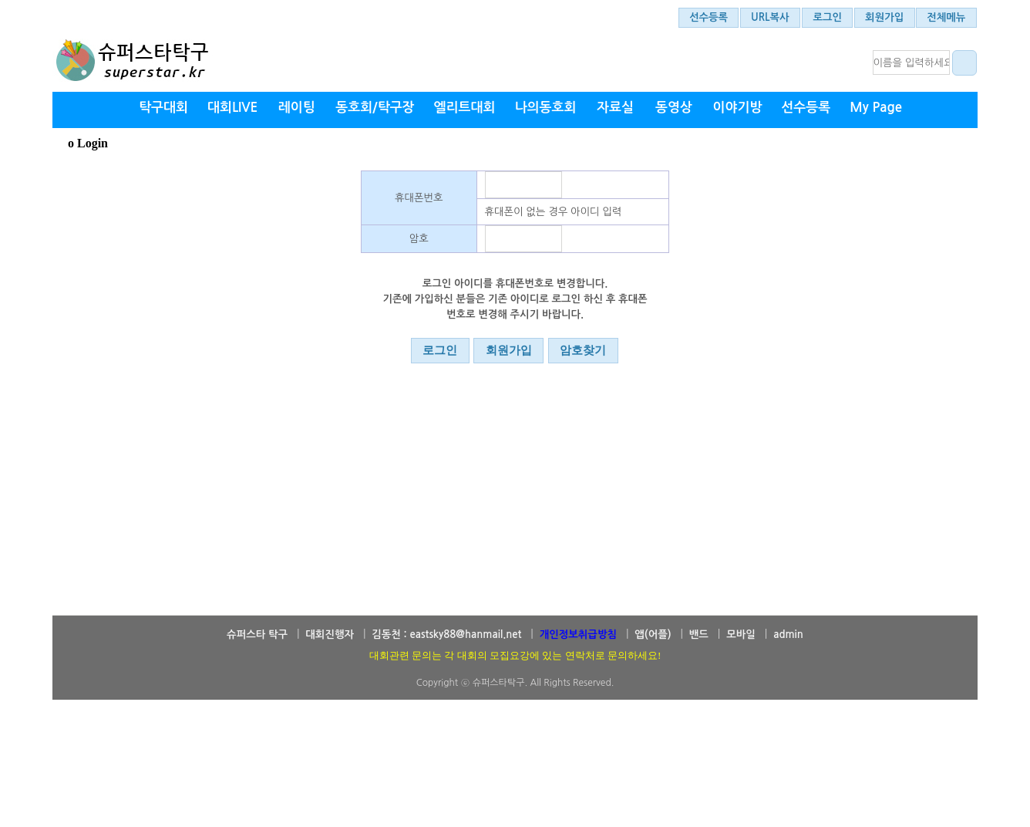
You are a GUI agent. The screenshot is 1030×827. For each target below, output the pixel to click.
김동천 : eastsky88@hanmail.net (446, 635)
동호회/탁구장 (374, 107)
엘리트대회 (465, 107)
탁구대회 (163, 107)
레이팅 (296, 107)
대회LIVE (232, 107)
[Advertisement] (515, 784)
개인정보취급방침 (578, 635)
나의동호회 (546, 107)
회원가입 (884, 17)
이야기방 (737, 107)
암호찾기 (583, 350)
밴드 (699, 635)
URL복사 (770, 17)
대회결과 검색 (963, 62)
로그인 (828, 17)
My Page (876, 107)
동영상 (673, 107)
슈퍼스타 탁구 (257, 635)
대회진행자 (329, 635)
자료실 (615, 107)
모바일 (741, 635)
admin (788, 635)
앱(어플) (652, 635)
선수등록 (708, 17)
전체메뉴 (946, 17)
